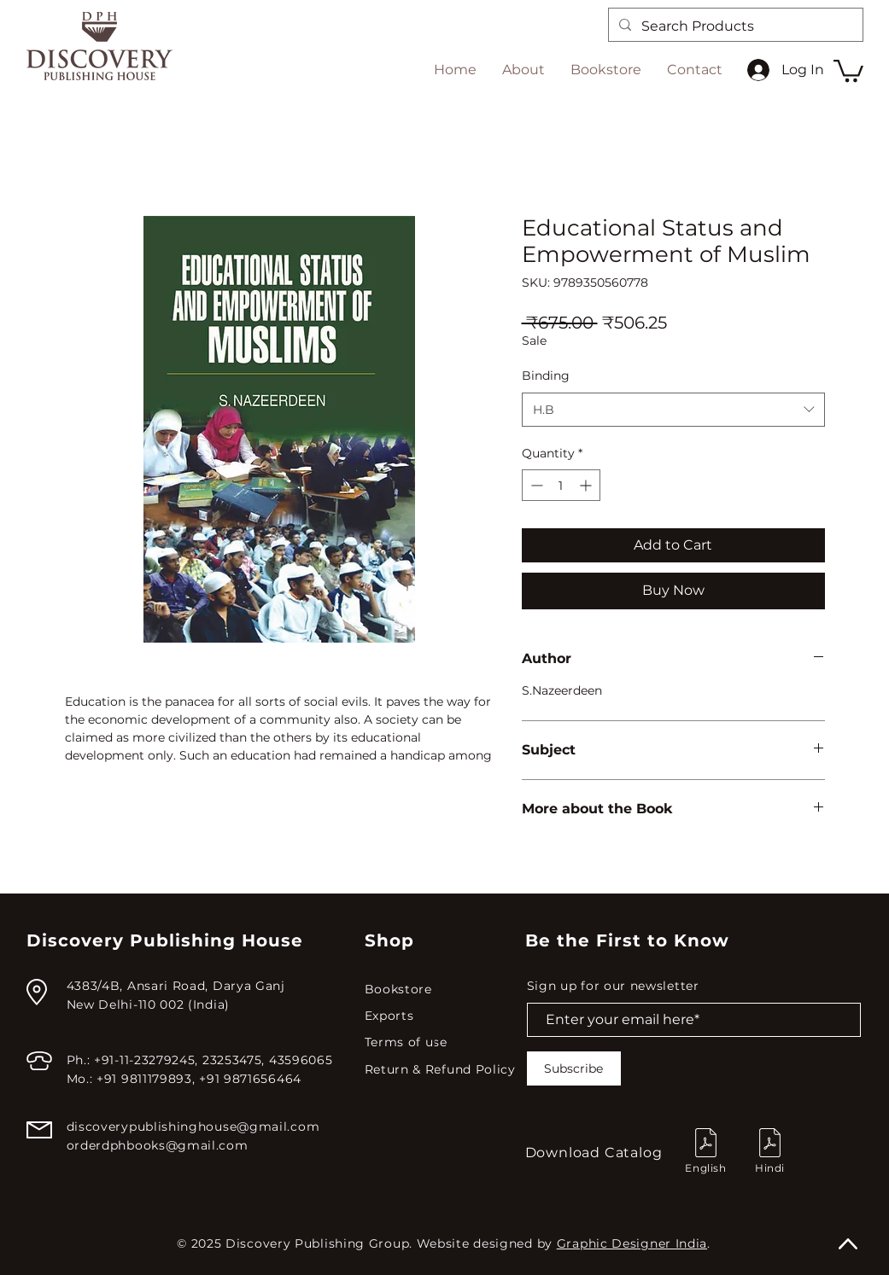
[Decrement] (535, 485)
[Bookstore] (442, 989)
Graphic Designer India (632, 1243)
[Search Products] (734, 26)
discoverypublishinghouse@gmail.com (193, 1126)
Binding (546, 375)
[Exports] (442, 1016)
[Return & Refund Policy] (444, 1070)
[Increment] (587, 485)
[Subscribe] (574, 1068)
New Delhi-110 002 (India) (149, 1004)
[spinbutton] (561, 485)
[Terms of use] (442, 1042)
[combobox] (673, 410)
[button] (848, 69)
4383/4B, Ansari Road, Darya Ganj (176, 985)
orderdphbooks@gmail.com (158, 1145)
